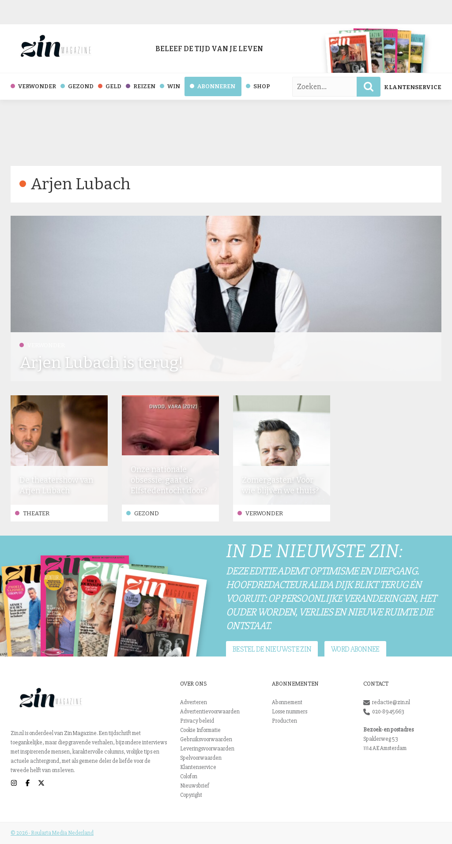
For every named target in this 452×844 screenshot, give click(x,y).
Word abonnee (355, 649)
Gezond (142, 513)
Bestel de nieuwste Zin (272, 649)
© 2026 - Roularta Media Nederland (52, 832)
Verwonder (42, 345)
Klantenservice (412, 87)
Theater (32, 513)
